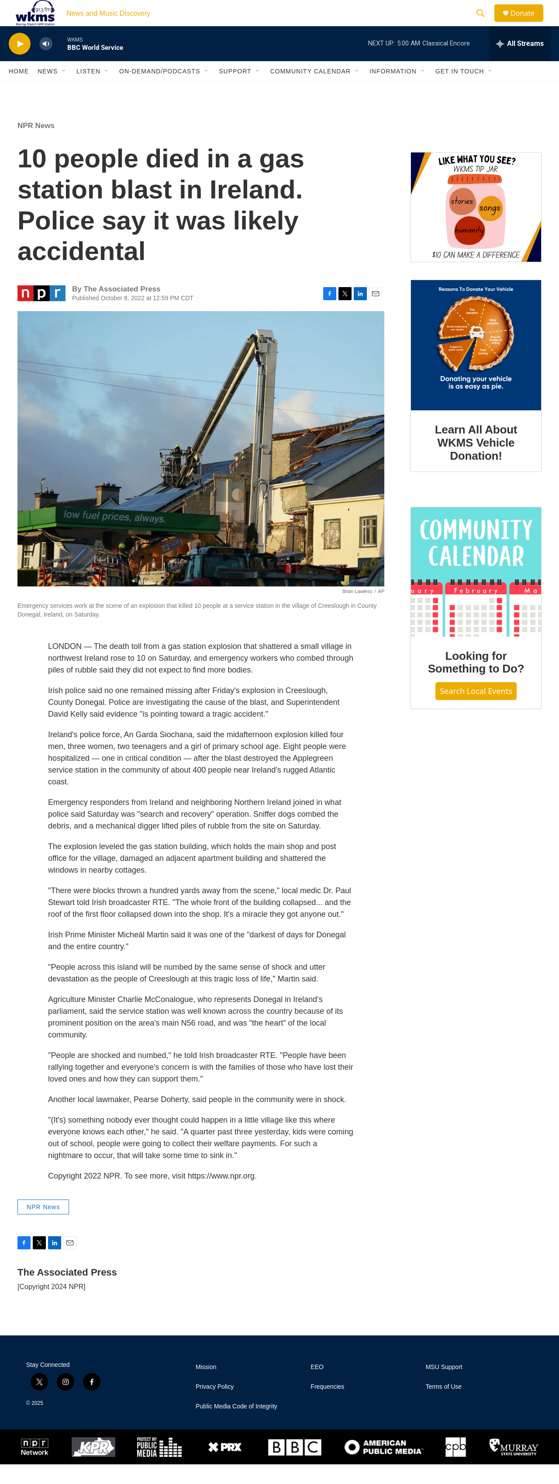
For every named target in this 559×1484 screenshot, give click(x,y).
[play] (20, 64)
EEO (317, 1386)
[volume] (45, 63)
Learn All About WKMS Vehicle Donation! (476, 462)
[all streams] (520, 63)
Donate (528, 23)
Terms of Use (444, 1406)
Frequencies (327, 1406)
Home (19, 90)
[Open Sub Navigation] (64, 90)
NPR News (36, 145)
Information (393, 90)
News (48, 90)
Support (235, 90)
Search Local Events (476, 710)
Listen (88, 90)
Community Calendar (310, 90)
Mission (206, 1386)
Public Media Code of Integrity (236, 1426)
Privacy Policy (215, 1406)
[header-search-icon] (484, 23)
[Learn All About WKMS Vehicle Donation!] (476, 365)
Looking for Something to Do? (476, 682)
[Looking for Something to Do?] (476, 591)
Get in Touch (459, 90)
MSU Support (444, 1386)
